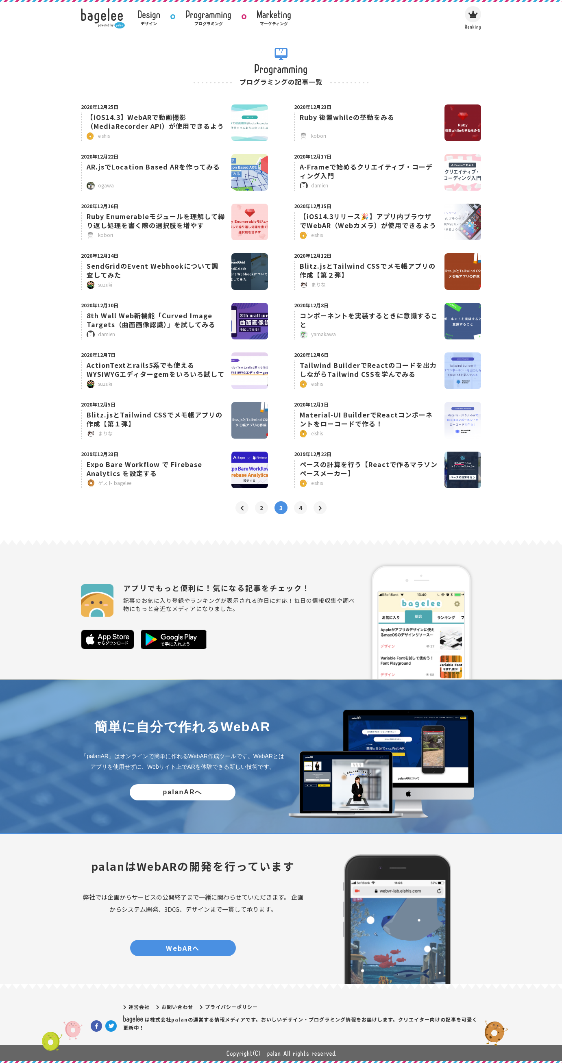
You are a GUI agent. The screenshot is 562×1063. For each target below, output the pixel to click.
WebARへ (183, 948)
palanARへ (183, 792)
